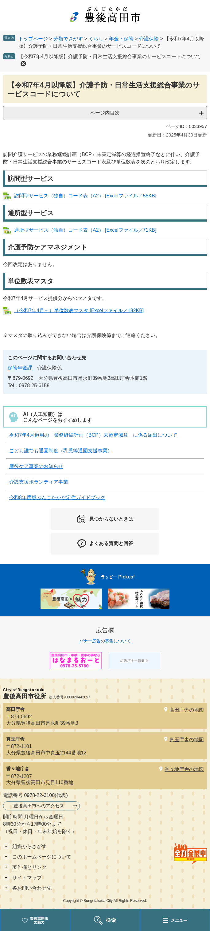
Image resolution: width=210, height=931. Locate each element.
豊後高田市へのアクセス (39, 805)
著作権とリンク (29, 867)
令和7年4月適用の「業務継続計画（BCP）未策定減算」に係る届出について (93, 435)
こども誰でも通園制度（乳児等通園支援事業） (60, 450)
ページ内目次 (105, 112)
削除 (23, 63)
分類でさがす (68, 38)
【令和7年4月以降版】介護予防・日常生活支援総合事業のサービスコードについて (109, 56)
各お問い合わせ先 (32, 888)
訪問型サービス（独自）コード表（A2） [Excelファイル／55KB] (85, 195)
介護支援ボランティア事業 (38, 481)
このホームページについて (41, 856)
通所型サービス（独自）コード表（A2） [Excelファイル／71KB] (85, 230)
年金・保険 (121, 38)
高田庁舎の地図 (186, 709)
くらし (96, 38)
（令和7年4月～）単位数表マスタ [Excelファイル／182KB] (79, 310)
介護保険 (149, 38)
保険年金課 (20, 367)
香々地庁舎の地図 (184, 769)
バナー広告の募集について (105, 640)
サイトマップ (27, 877)
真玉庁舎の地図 (186, 739)
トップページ (33, 38)
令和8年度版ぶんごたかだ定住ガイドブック (57, 497)
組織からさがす (29, 846)
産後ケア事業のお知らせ (36, 466)
